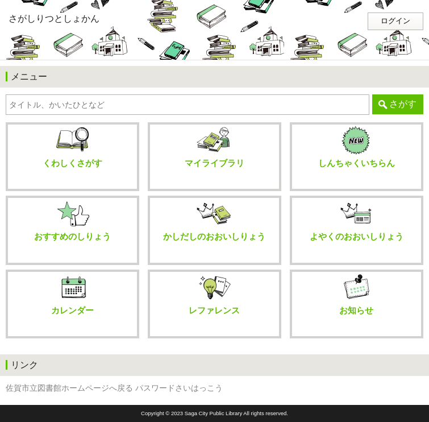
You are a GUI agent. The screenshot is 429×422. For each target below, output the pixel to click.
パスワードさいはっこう (179, 388)
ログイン (395, 21)
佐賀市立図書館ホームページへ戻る (69, 388)
